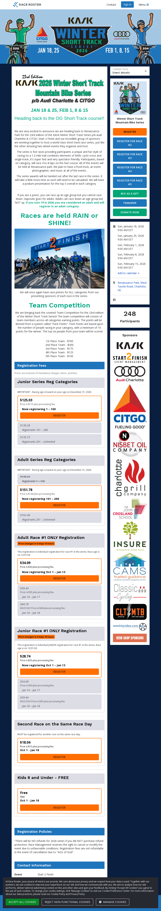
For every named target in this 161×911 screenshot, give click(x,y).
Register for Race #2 (130, 143)
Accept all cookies (22, 902)
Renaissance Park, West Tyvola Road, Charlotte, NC (132, 286)
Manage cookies (112, 902)
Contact (111, 4)
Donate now (130, 212)
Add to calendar (128, 273)
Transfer (129, 203)
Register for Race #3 (130, 156)
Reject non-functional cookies (67, 902)
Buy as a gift (130, 193)
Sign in (127, 4)
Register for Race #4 (130, 169)
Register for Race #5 (130, 182)
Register (130, 132)
